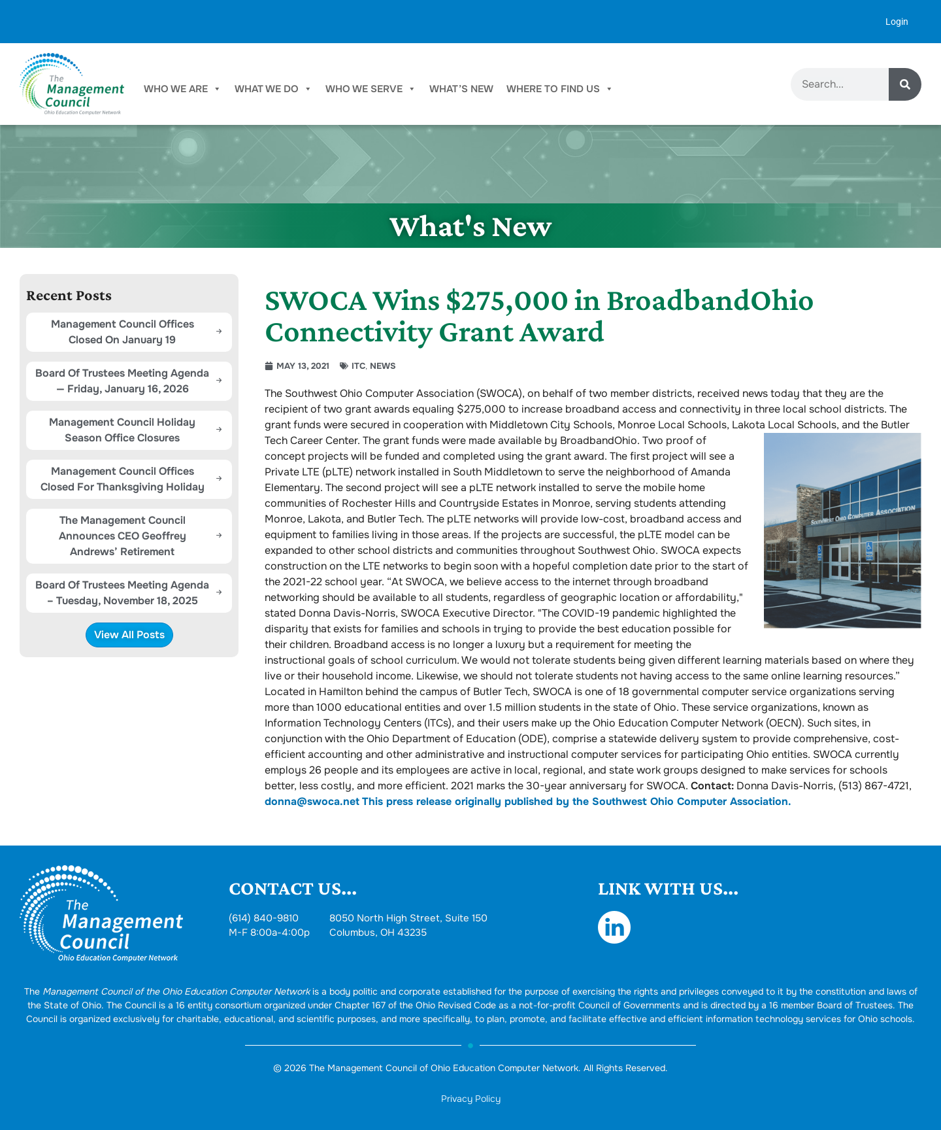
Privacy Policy (471, 1098)
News (383, 365)
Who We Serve (370, 89)
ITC (358, 365)
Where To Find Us (560, 89)
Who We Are (183, 89)
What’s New (461, 88)
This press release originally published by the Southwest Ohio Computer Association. (576, 801)
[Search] (905, 84)
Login (896, 21)
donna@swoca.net (312, 801)
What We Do (273, 89)
